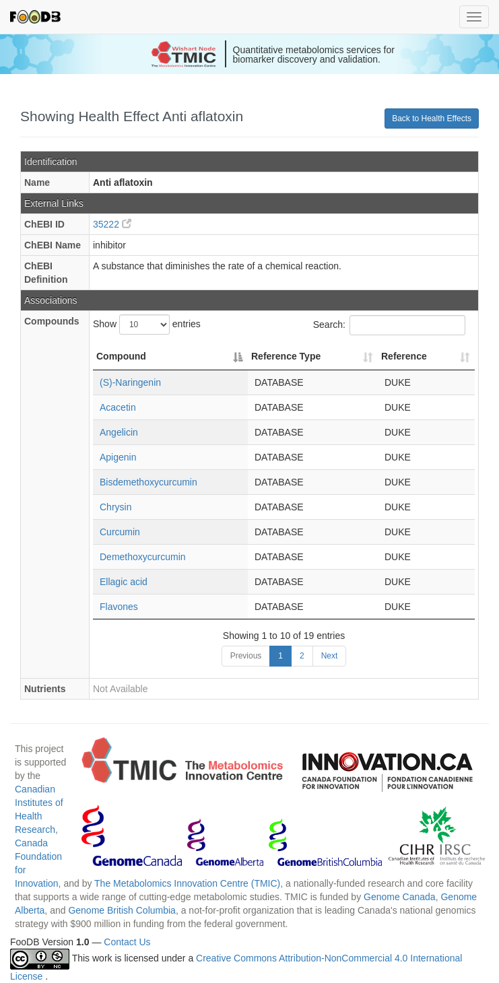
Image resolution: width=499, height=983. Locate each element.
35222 (112, 224)
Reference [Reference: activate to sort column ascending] (404, 356)
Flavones (119, 606)
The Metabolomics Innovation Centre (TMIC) (187, 883)
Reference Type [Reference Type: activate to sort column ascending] (286, 356)
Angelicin (119, 432)
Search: (389, 325)
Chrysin (115, 507)
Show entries (147, 324)
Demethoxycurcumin (143, 556)
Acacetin (118, 407)
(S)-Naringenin (130, 382)
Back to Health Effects (431, 118)
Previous (246, 655)
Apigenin (118, 457)
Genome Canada (400, 896)
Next (329, 655)
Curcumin (120, 532)
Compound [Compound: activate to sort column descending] (121, 356)
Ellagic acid (123, 581)
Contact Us (127, 942)
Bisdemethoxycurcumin (148, 482)
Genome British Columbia (122, 910)
